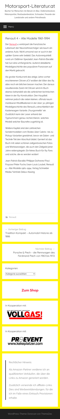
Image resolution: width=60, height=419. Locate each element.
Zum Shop (30, 290)
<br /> (13, 193)
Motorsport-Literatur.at (30, 6)
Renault (13, 44)
